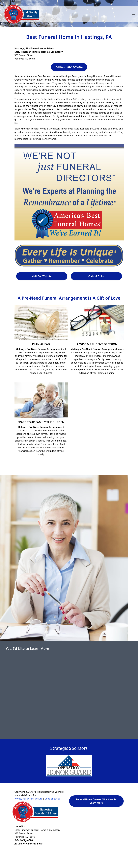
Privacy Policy (21, 798)
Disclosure (36, 798)
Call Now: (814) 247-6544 (68, 67)
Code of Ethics (96, 276)
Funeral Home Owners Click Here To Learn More (96, 801)
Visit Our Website (42, 276)
